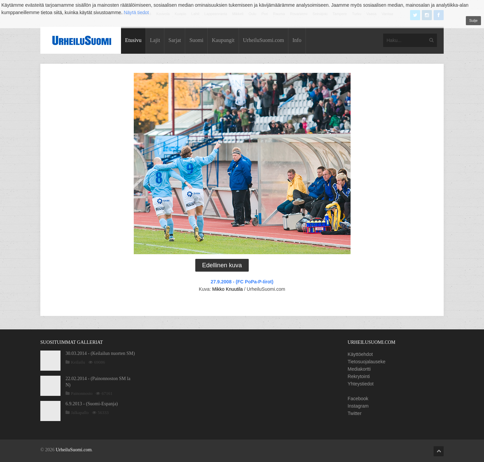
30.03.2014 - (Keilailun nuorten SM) (100, 353)
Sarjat (174, 40)
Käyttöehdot (360, 354)
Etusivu (133, 40)
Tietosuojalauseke (366, 361)
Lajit (155, 40)
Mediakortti (359, 369)
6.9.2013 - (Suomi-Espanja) (92, 403)
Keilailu (78, 362)
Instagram (358, 406)
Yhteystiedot (360, 383)
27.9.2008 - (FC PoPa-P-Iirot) (242, 281)
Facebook (358, 398)
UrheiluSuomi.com (263, 40)
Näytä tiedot (136, 12)
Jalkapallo (80, 412)
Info (296, 40)
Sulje (473, 20)
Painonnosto (81, 393)
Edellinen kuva (222, 265)
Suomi (196, 40)
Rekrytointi (359, 376)
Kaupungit (223, 40)
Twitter (354, 413)
